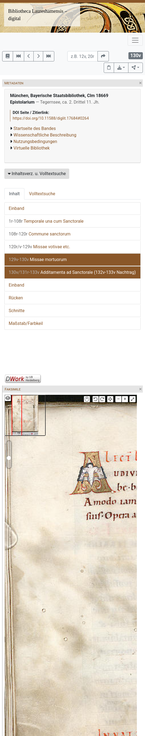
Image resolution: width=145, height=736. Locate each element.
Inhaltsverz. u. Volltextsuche (37, 173)
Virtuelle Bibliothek (32, 148)
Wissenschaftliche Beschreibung (45, 135)
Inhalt (14, 193)
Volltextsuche (42, 193)
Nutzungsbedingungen (35, 141)
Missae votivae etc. (39, 246)
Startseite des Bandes (35, 128)
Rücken (16, 297)
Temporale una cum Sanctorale (46, 221)
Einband (16, 208)
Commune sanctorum (40, 234)
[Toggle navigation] (135, 40)
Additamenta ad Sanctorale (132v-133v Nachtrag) (72, 272)
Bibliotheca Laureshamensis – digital (37, 14)
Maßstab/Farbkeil (26, 323)
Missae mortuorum (38, 259)
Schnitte (16, 310)
